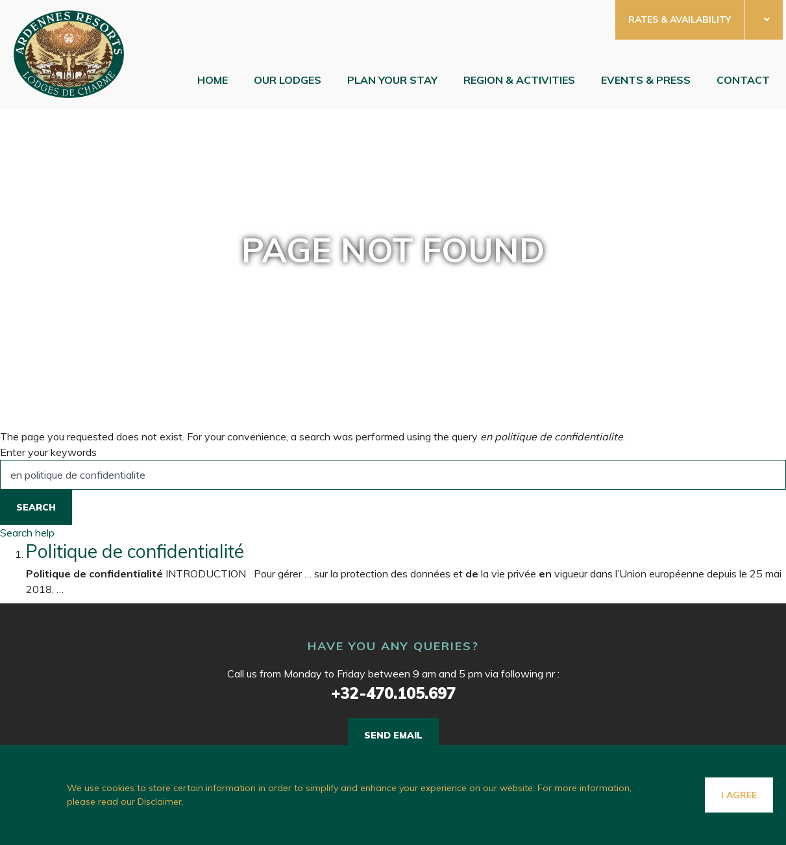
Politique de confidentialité (135, 551)
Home (212, 79)
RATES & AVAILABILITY (679, 19)
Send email (393, 735)
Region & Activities (519, 79)
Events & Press (646, 79)
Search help (27, 532)
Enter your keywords (48, 452)
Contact (743, 79)
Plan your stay (392, 79)
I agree (739, 795)
